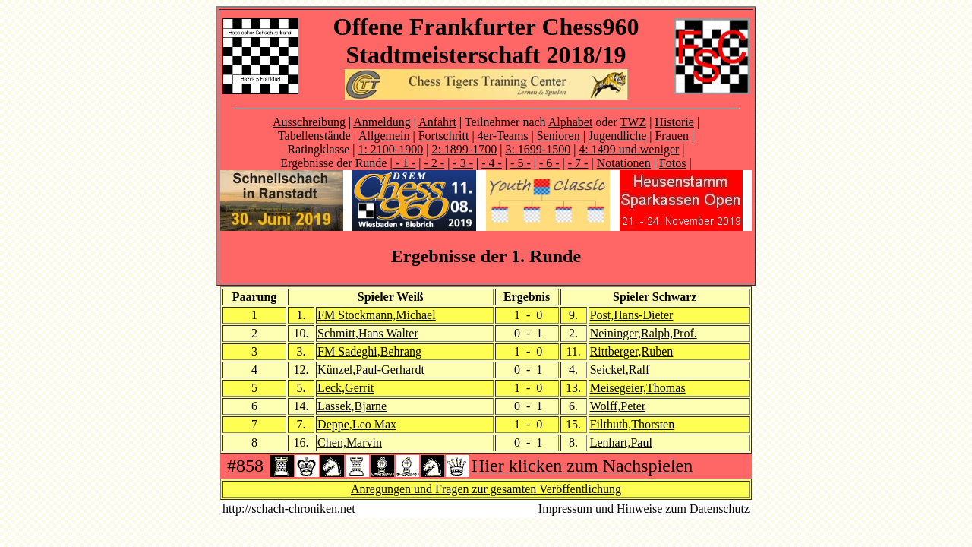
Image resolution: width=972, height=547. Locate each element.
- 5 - (520, 163)
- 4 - (491, 163)
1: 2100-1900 (390, 149)
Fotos (672, 163)
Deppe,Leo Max (356, 424)
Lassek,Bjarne (352, 406)
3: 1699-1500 (537, 149)
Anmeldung (382, 121)
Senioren (558, 135)
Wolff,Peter (618, 406)
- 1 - (404, 163)
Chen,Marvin (349, 442)
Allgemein (384, 135)
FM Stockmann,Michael (376, 314)
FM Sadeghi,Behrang (369, 351)
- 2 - (434, 163)
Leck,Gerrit (345, 387)
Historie (674, 121)
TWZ (633, 121)
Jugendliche (617, 135)
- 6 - (549, 163)
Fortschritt (443, 135)
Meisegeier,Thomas (638, 387)
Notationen (624, 163)
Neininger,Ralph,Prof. (643, 333)
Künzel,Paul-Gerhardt (370, 369)
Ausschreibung (309, 121)
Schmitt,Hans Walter (367, 333)
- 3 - (463, 163)
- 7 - (578, 163)
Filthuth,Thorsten (632, 424)
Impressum (565, 508)
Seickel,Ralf (620, 369)
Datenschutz (720, 508)
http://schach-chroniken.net (288, 508)
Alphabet (570, 121)
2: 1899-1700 (464, 149)
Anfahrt (437, 121)
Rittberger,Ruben (632, 351)
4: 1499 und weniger (629, 149)
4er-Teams (503, 135)
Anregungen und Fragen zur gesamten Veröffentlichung (486, 488)
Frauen (671, 135)
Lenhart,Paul (621, 442)
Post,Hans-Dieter (632, 314)
